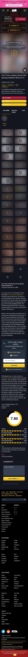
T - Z (15, 514)
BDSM (3, 543)
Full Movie (7, 98)
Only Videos (15, 352)
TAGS (23, 110)
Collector (3, 577)
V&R (2, 617)
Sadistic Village (18, 604)
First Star (3, 588)
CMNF (15, 543)
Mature (3, 563)
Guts (15, 579)
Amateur (3, 540)
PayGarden (4, 649)
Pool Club (16, 593)
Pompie (3, 606)
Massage (3, 560)
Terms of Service (5, 514)
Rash (15, 597)
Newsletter (13, 492)
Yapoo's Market (5, 624)
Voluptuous (17, 560)
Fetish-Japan (4, 586)
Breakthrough (4, 547)
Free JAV (19, 492)
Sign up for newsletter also (15, 369)
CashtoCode (12, 649)
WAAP (3, 621)
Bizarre (3, 545)
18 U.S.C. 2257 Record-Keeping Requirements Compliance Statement (12, 643)
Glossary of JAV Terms (8, 495)
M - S (15, 512)
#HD (17, 85)
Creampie (16, 545)
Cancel (3, 531)
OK (15, 654)
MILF (15, 554)
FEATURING (6, 110)
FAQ (2, 508)
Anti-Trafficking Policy (7, 518)
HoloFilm (16, 584)
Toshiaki (3, 615)
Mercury (16, 588)
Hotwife (3, 556)
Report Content (5, 520)
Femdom (16, 549)
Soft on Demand (18, 606)
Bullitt (2, 575)
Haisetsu (16, 581)
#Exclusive (4, 86)
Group (3, 554)
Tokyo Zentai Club (6, 613)
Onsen (15, 558)
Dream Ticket (4, 579)
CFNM (15, 540)
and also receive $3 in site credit (13, 47)
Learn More (21, 653)
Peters (3, 604)
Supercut (6, 104)
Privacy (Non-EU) (5, 525)
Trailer (6, 101)
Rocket (16, 601)
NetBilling (14, 647)
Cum (15, 547)
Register (9, 46)
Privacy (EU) (4, 527)
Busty (2, 549)
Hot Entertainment (18, 586)
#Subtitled (10, 85)
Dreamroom (4, 581)
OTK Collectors (5, 599)
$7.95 (14, 26)
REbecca (16, 599)
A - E (15, 508)
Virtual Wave (4, 619)
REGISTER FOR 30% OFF (14, 5)
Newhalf (16, 556)
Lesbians (3, 558)
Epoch (18, 647)
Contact (3, 529)
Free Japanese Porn (7, 494)
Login (4, 46)
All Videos (15, 355)
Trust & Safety (5, 516)
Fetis (2, 584)
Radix (15, 595)
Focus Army (17, 575)
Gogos (4, 85)
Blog (15, 494)
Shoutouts (19, 495)
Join (7, 492)
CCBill (21, 647)
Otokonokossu (5, 601)
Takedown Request (6, 522)
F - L (15, 510)
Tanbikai (3, 611)
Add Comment (14, 478)
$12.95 (14, 30)
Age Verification (5, 512)
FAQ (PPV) (4, 510)
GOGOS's (9, 378)
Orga (2, 597)
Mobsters (4, 593)
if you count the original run (15, 294)
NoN (2, 595)
